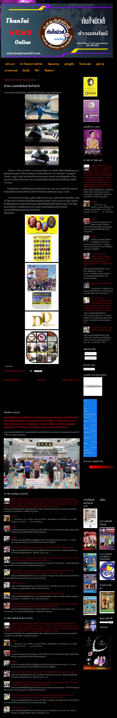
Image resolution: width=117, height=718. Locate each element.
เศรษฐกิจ (69, 64)
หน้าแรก (10, 64)
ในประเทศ (85, 64)
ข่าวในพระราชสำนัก (31, 64)
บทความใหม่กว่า (12, 379)
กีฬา (37, 70)
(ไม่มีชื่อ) (14, 516)
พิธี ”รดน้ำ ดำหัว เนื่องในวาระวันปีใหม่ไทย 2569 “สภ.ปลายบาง (101, 330)
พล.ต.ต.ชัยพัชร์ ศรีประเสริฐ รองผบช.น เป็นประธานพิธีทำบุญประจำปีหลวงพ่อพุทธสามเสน (42, 547)
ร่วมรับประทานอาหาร (18, 583)
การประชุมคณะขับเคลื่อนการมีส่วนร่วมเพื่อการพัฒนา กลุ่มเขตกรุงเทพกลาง (37, 593)
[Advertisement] (42, 396)
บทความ (88, 354)
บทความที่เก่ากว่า (71, 379)
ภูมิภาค (100, 64)
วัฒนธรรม (53, 64)
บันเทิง (26, 70)
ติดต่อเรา (50, 70)
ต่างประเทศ (11, 70)
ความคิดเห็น (90, 358)
